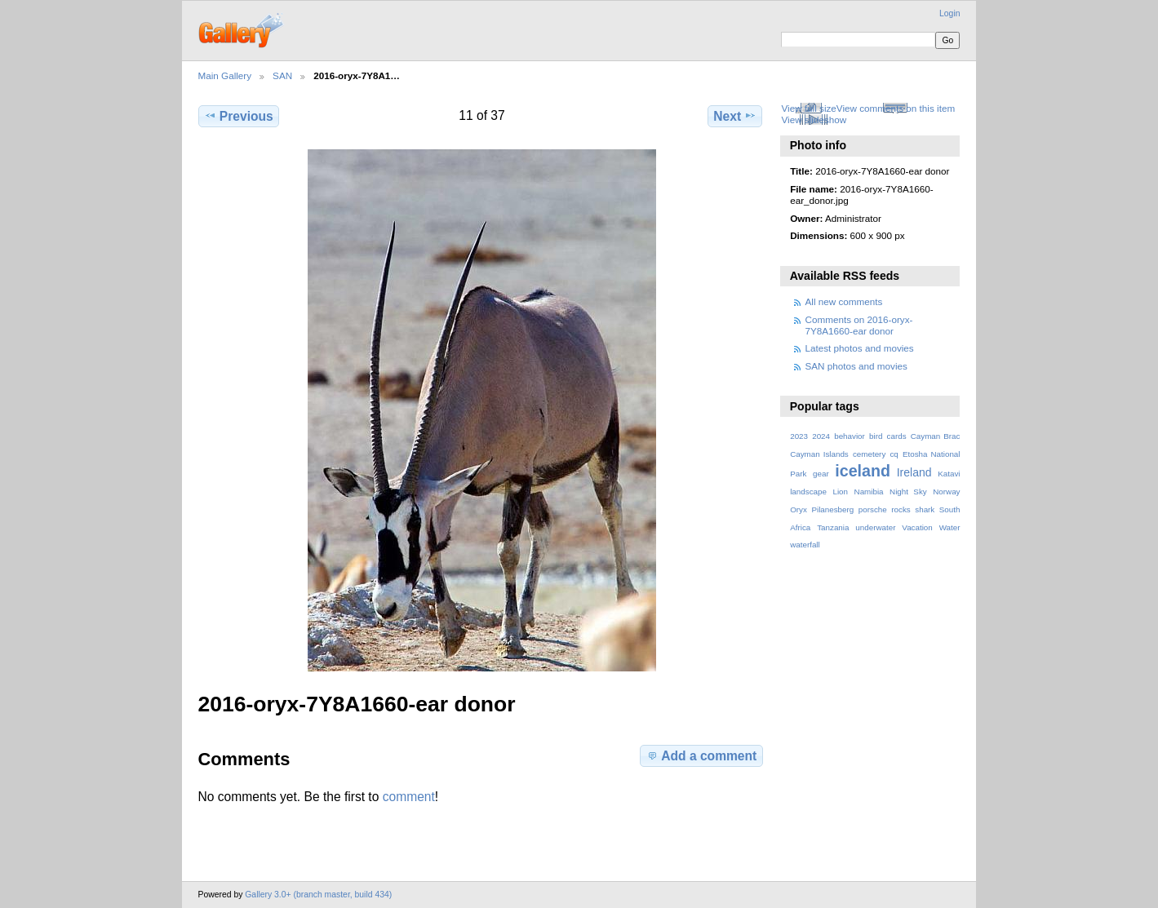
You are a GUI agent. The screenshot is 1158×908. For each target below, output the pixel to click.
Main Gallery (225, 75)
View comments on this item (895, 108)
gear (821, 473)
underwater (875, 527)
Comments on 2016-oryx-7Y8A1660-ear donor (859, 325)
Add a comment (701, 755)
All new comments (844, 301)
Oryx (798, 509)
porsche (873, 509)
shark (924, 509)
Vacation (917, 527)
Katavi (949, 473)
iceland (862, 471)
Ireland (914, 472)
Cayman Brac (936, 436)
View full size (808, 108)
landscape (808, 491)
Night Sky (908, 491)
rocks (900, 509)
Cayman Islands (819, 454)
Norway (946, 491)
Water (950, 527)
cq (894, 454)
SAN (282, 75)
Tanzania (833, 527)
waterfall (805, 544)
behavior (849, 436)
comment (409, 797)
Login (949, 13)
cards (897, 436)
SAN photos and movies (856, 366)
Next (734, 116)
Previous (238, 116)
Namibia (869, 491)
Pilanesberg (832, 509)
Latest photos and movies (859, 348)
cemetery (869, 454)
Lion (840, 491)
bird (875, 436)
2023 (799, 436)
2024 (821, 436)
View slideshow (813, 119)
